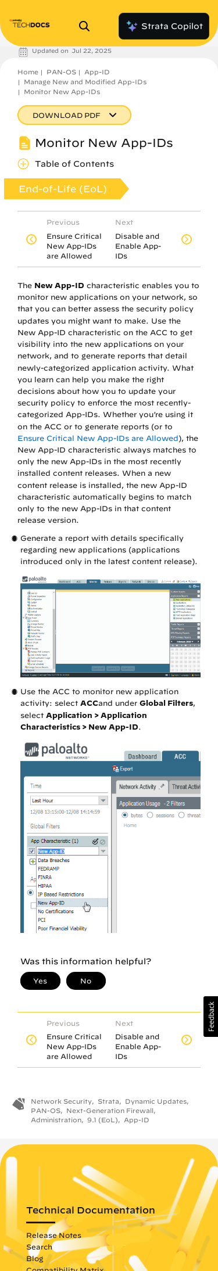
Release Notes (53, 1235)
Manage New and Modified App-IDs (85, 81)
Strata (108, 1101)
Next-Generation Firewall (109, 1110)
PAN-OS (61, 72)
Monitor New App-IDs (62, 91)
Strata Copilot (164, 26)
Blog (34, 1258)
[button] (210, 1016)
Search (39, 1247)
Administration (56, 1119)
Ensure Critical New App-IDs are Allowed (97, 438)
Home (27, 72)
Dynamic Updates (156, 1101)
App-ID (97, 72)
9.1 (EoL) (102, 1119)
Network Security (61, 1101)
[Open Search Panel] (88, 26)
